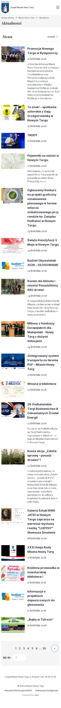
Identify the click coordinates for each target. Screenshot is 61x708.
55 (44, 648)
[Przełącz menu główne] (58, 7)
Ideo (37, 695)
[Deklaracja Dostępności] (46, 690)
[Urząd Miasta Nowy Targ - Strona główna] (17, 7)
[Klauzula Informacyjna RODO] (18, 690)
